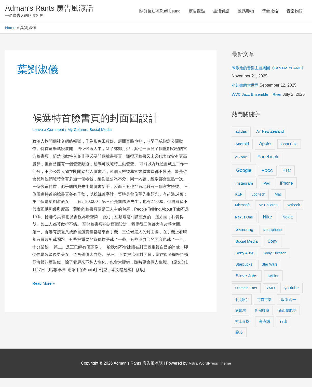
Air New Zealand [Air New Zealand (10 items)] (270, 140)
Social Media (103, 130)
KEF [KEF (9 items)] (238, 203)
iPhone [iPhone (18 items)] (286, 192)
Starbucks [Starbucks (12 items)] (243, 273)
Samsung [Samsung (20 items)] (244, 238)
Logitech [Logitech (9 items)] (258, 203)
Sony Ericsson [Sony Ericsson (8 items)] (275, 262)
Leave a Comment (49, 130)
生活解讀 (221, 11)
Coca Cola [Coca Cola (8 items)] (289, 153)
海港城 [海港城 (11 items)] (264, 330)
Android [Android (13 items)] (242, 152)
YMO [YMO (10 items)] (270, 297)
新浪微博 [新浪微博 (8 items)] (262, 319)
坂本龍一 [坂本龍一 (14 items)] (288, 308)
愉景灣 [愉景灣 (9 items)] (240, 319)
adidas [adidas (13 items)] (241, 140)
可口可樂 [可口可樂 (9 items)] (264, 309)
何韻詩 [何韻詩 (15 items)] (242, 308)
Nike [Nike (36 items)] (267, 225)
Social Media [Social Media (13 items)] (246, 250)
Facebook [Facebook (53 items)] (267, 165)
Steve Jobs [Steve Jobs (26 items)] (246, 284)
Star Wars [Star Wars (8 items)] (269, 273)
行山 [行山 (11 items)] (283, 330)
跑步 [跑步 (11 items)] (239, 341)
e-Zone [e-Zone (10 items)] (241, 166)
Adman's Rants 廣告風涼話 (51, 8)
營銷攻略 (270, 11)
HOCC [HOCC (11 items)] (267, 179)
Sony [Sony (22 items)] (272, 250)
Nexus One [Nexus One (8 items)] (244, 226)
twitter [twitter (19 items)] (273, 284)
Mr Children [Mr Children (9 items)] (268, 214)
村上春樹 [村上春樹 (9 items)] (242, 330)
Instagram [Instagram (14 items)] (244, 192)
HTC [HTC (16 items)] (286, 179)
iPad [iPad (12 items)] (266, 192)
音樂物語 (295, 11)
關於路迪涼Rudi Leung (160, 11)
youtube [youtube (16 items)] (291, 297)
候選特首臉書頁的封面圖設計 (98, 118)
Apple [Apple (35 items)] (265, 152)
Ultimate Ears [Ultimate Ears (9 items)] (246, 297)
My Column (79, 130)
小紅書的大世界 (246, 86)
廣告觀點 (197, 11)
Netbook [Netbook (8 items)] (293, 214)
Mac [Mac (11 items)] (278, 203)
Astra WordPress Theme (209, 372)
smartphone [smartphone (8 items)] (272, 239)
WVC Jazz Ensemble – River (258, 95)
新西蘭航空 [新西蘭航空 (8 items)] (287, 319)
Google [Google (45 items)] (243, 179)
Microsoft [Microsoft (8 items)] (242, 214)
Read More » (44, 283)
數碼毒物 (246, 11)
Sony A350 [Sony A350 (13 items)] (244, 262)
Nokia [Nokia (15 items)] (287, 226)
